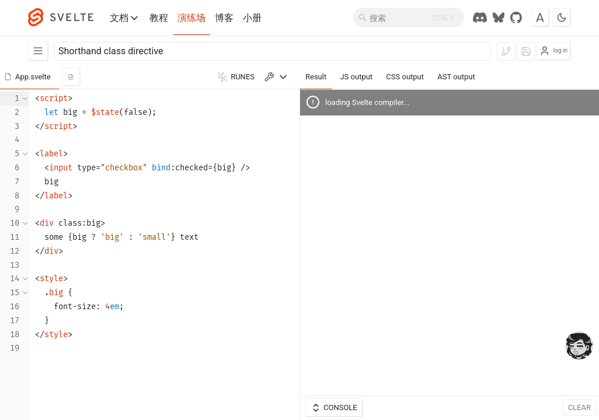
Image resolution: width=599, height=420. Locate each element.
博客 (224, 17)
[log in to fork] (506, 51)
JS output (356, 76)
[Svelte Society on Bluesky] (498, 17)
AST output (456, 76)
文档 (125, 18)
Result (315, 76)
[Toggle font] (540, 17)
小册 (252, 17)
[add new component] (71, 77)
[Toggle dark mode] (561, 17)
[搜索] (408, 17)
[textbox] (164, 254)
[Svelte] (66, 17)
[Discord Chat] (480, 17)
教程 (158, 17)
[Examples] (38, 51)
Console (334, 407)
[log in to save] (526, 51)
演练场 (191, 17)
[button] (29, 77)
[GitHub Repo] (516, 17)
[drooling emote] (579, 346)
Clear (579, 407)
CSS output (405, 76)
